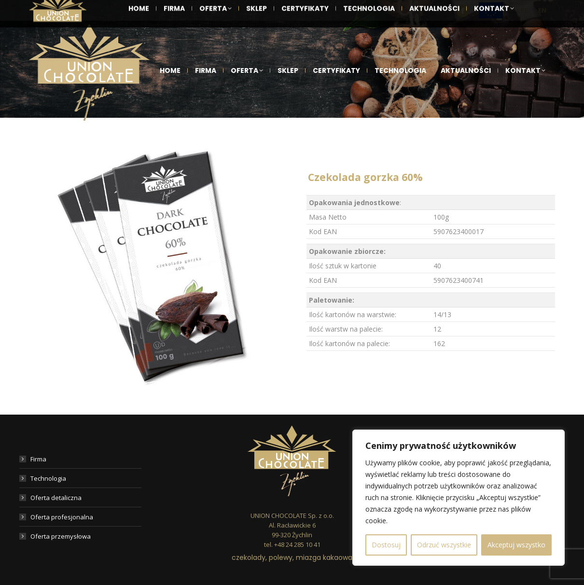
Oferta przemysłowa (60, 536)
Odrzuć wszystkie (444, 544)
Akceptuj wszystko (516, 544)
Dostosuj (386, 544)
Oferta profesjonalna (61, 517)
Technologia (48, 478)
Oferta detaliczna (56, 497)
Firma (38, 459)
